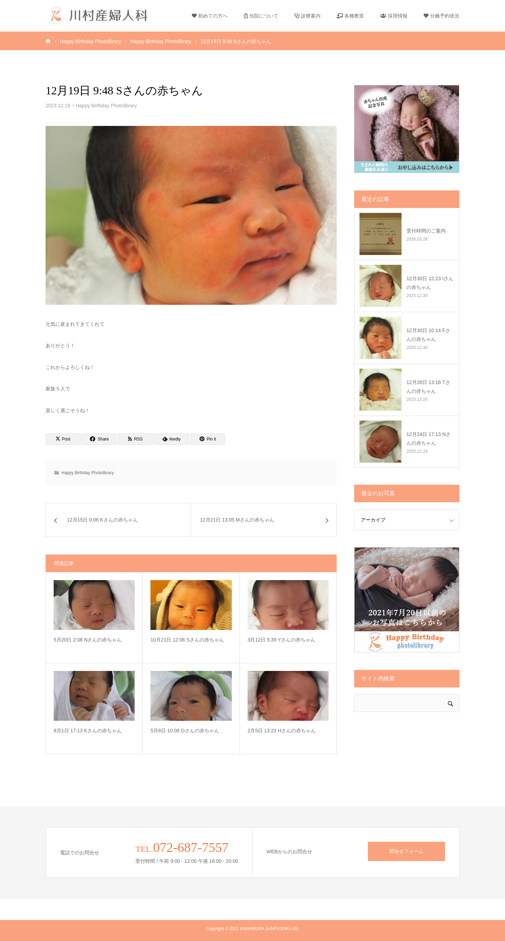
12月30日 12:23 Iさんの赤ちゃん (429, 283)
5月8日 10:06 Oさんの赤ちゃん (184, 730)
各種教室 (350, 16)
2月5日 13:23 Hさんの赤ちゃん (282, 730)
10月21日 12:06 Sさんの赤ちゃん (187, 640)
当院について (261, 16)
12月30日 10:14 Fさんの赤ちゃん (428, 335)
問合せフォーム (406, 851)
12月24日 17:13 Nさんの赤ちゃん (428, 438)
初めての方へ (210, 16)
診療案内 (308, 16)
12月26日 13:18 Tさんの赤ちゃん (428, 386)
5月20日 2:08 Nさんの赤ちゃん (88, 640)
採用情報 (394, 16)
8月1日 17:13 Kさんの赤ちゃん (88, 730)
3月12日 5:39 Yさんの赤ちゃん (282, 640)
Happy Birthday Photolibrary (106, 105)
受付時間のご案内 (426, 231)
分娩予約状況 (441, 16)
